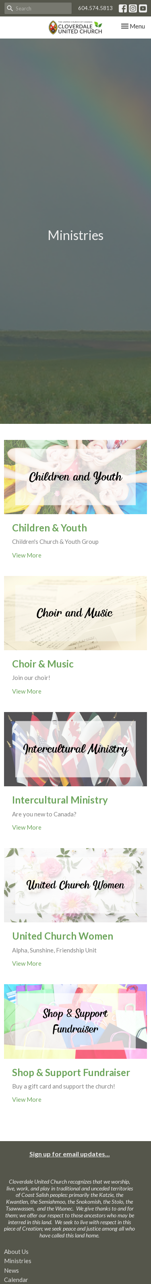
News (11, 1270)
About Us (16, 1251)
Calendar (16, 1279)
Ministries (17, 1260)
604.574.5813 (95, 8)
